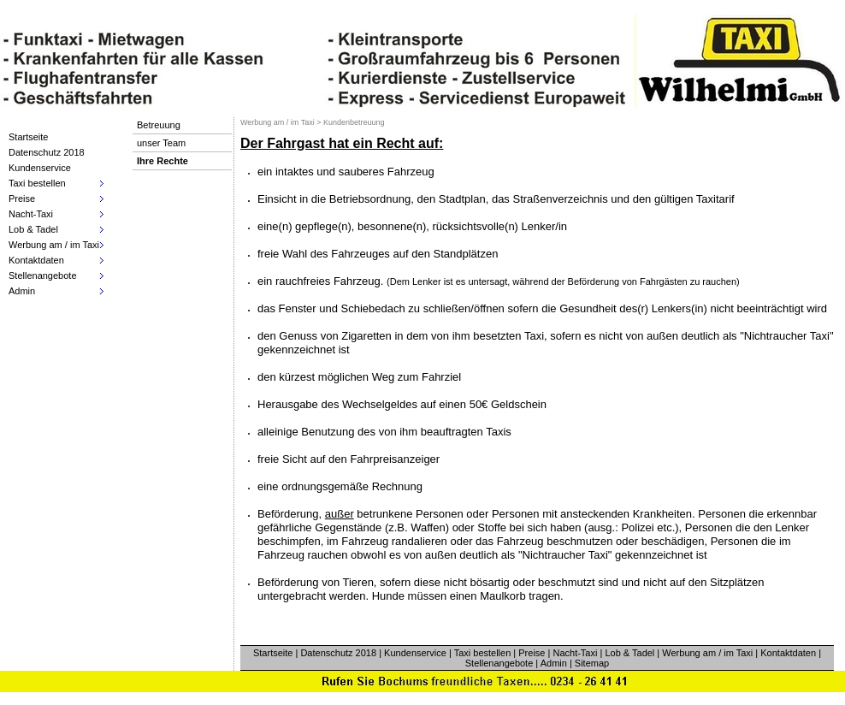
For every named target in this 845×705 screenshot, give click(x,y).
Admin (554, 663)
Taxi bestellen (482, 653)
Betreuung (158, 125)
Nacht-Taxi (574, 653)
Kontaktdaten (788, 653)
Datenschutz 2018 (47, 152)
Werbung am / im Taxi (707, 653)
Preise (531, 653)
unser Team (161, 143)
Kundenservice (40, 168)
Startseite (28, 137)
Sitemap (592, 663)
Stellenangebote (499, 663)
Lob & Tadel (629, 653)
